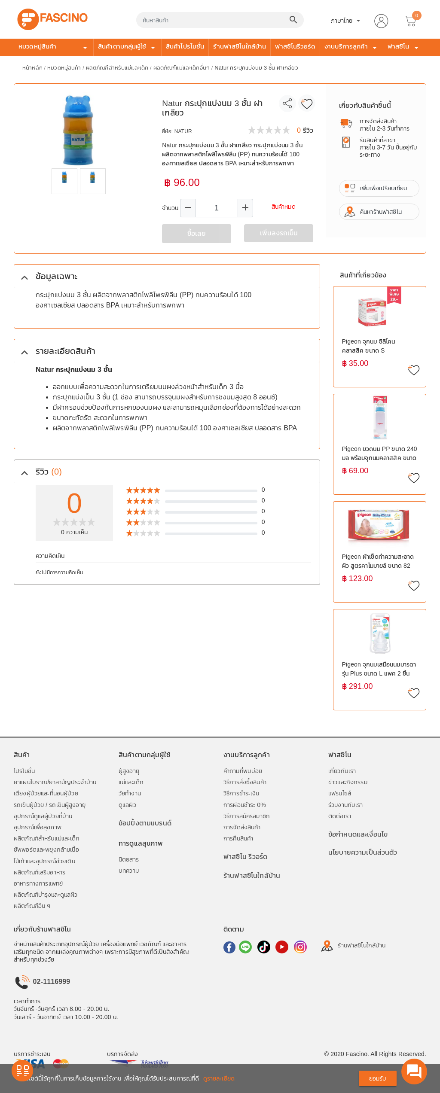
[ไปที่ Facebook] (229, 947)
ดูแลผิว (127, 804)
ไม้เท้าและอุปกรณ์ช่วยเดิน (44, 861)
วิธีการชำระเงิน (241, 793)
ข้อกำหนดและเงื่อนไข (358, 834)
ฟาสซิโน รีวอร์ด (245, 856)
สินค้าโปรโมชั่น (185, 46)
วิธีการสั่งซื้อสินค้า (244, 782)
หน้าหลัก (33, 67)
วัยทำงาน (130, 793)
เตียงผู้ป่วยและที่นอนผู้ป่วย (46, 793)
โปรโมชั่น (24, 770)
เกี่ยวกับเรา (342, 770)
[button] (381, 19)
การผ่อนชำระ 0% (244, 804)
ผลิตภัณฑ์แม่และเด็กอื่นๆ (182, 67)
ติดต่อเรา (339, 816)
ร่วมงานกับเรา (345, 804)
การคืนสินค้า (238, 838)
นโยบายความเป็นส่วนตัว (362, 852)
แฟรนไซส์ (339, 793)
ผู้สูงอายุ (129, 770)
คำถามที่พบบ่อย (242, 770)
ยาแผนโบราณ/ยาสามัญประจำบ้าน (55, 782)
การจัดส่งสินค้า (242, 827)
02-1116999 (42, 981)
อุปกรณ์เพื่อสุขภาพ (37, 827)
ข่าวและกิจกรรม (347, 782)
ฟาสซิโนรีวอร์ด (295, 46)
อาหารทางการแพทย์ (38, 883)
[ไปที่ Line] (245, 947)
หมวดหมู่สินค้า (64, 67)
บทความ (129, 870)
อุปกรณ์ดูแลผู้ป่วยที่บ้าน (43, 816)
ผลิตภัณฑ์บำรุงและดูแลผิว (45, 894)
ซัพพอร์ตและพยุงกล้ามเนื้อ (46, 849)
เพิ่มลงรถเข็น (279, 233)
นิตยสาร (129, 859)
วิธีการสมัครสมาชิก (246, 816)
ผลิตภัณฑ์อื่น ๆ (32, 905)
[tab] (167, 276)
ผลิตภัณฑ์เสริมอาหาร (39, 872)
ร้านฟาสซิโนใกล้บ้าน (239, 46)
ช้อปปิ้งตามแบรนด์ (145, 823)
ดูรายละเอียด (219, 1078)
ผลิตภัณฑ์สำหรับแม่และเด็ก (118, 67)
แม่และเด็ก (131, 782)
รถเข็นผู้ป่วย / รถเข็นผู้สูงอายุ (50, 804)
